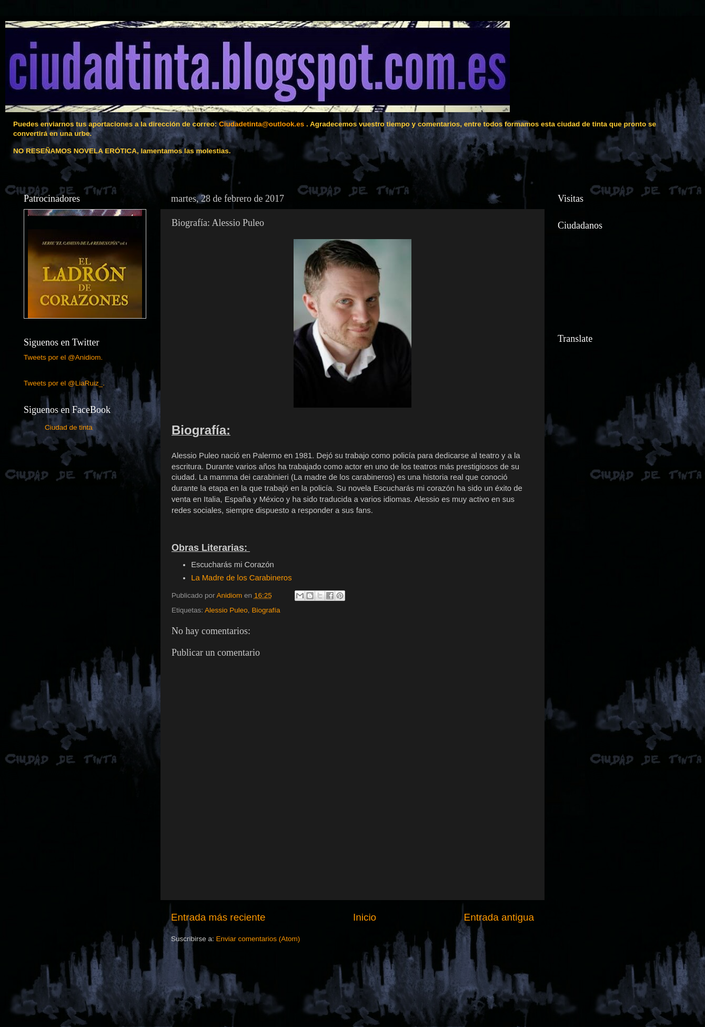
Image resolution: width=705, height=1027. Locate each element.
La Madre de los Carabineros (241, 578)
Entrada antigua (499, 917)
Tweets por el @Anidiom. (63, 357)
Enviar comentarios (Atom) (258, 939)
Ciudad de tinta (69, 427)
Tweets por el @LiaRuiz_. (64, 383)
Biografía (265, 610)
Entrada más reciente (218, 917)
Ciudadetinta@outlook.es (261, 124)
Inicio (364, 917)
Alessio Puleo (226, 610)
